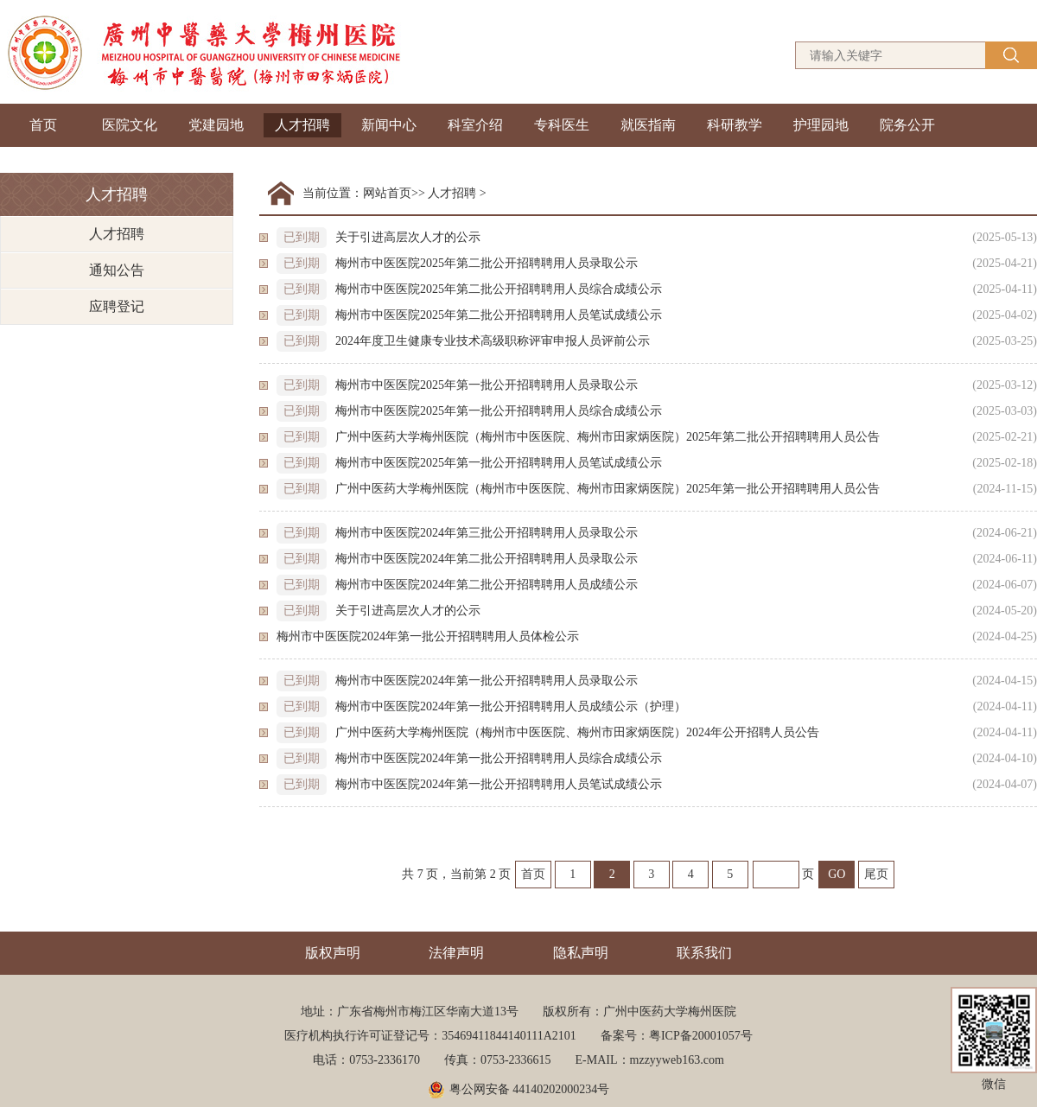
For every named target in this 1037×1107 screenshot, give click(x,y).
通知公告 (116, 270)
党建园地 (216, 125)
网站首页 (387, 193)
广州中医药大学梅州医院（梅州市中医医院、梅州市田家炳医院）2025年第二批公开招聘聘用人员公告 (607, 436)
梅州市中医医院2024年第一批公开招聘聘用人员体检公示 (428, 636)
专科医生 (561, 125)
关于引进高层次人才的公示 (407, 237)
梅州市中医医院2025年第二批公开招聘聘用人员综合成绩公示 (498, 289)
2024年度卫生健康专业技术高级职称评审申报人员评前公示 (492, 340)
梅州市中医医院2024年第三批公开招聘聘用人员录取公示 (486, 532)
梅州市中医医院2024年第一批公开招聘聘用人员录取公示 (486, 680)
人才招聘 (302, 125)
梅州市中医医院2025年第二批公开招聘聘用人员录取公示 (486, 263)
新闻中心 (389, 125)
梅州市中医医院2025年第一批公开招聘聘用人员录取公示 (486, 385)
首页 (43, 125)
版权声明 (332, 952)
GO (836, 874)
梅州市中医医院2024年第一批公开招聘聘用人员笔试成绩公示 (498, 784)
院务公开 (907, 125)
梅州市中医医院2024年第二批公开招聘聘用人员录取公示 (486, 558)
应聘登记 (116, 306)
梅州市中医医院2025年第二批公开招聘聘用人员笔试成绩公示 (498, 315)
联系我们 (704, 952)
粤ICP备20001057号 (701, 1035)
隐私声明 (580, 952)
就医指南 (648, 125)
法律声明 (456, 952)
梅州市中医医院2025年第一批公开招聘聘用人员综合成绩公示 (498, 410)
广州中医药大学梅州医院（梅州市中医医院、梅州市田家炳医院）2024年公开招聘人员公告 (577, 732)
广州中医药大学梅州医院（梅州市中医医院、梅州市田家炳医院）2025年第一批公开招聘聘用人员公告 (607, 488)
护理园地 (821, 125)
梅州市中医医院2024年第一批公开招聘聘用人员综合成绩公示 (498, 758)
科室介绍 (475, 125)
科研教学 (734, 125)
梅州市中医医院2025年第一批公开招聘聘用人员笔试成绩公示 (498, 462)
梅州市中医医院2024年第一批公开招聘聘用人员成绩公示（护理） (510, 706)
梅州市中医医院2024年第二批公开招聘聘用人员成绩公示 (486, 584)
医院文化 (129, 125)
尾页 (876, 874)
